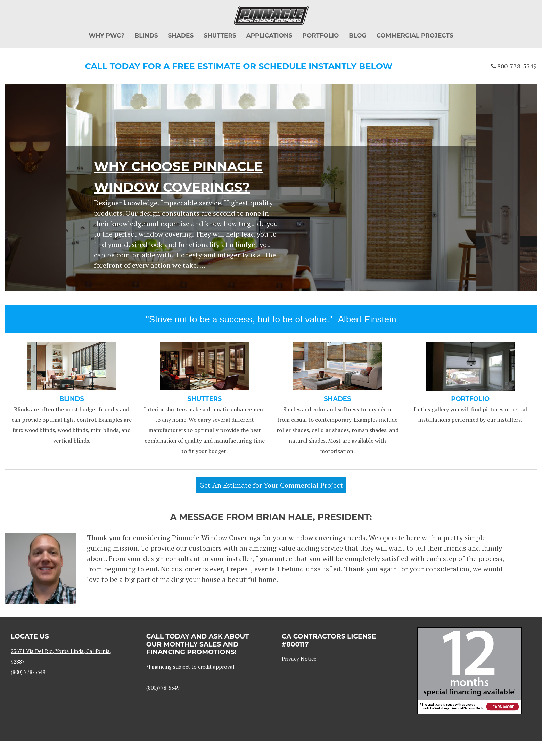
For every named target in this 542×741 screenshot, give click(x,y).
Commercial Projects (415, 35)
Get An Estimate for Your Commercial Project (271, 485)
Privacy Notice (299, 658)
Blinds (146, 35)
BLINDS (71, 399)
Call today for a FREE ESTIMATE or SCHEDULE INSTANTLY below (239, 66)
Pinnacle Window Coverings (271, 15)
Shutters (220, 35)
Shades (181, 35)
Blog (358, 35)
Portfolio (320, 35)
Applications (269, 35)
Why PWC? (106, 35)
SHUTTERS (204, 399)
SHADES (337, 399)
